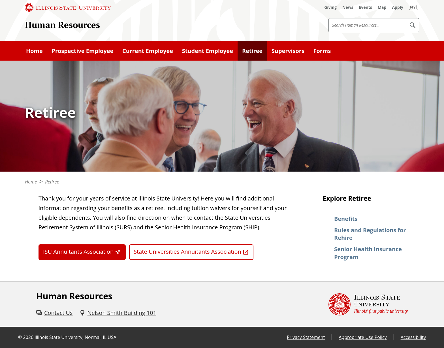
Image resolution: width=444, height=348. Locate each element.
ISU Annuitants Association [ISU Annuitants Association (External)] (78, 251)
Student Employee (207, 51)
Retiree (252, 51)
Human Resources (62, 25)
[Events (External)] (365, 7)
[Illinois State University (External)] (68, 7)
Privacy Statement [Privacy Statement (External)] (306, 337)
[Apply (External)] (397, 7)
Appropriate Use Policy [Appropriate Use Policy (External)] (363, 337)
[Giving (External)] (330, 7)
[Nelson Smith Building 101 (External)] (118, 313)
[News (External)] (348, 7)
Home (34, 51)
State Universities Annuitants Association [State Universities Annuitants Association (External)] (187, 251)
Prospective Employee (83, 51)
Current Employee (147, 51)
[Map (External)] (382, 7)
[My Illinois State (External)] (413, 7)
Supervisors (288, 51)
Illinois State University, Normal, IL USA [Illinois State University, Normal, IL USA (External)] (75, 337)
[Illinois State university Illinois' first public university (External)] (368, 304)
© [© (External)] (20, 337)
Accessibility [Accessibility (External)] (413, 337)
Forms (322, 51)
